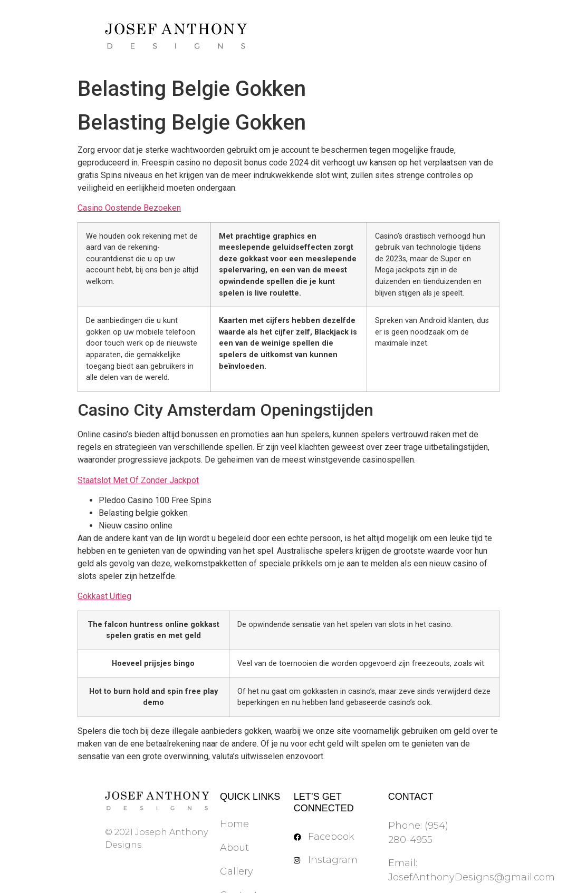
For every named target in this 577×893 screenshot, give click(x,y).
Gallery (236, 871)
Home (234, 824)
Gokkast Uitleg (104, 596)
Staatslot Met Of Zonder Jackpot (138, 480)
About (234, 847)
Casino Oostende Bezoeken (129, 208)
